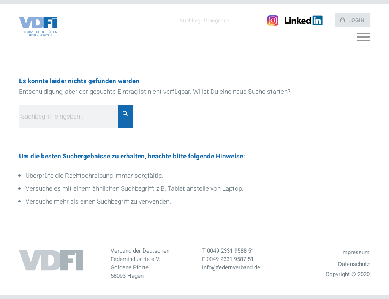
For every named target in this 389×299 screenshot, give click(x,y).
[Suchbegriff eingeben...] (211, 20)
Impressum (355, 252)
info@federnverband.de (231, 267)
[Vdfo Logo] (38, 27)
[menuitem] (363, 38)
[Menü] (363, 38)
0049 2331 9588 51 (230, 251)
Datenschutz (354, 264)
